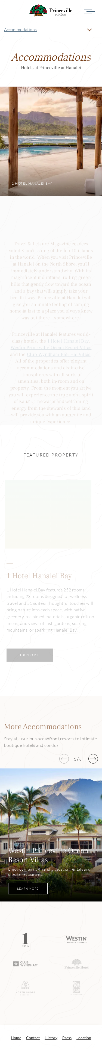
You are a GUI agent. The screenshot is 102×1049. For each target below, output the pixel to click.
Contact (33, 976)
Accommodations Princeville (51, 10)
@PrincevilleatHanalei (51, 992)
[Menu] (93, 11)
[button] (93, 697)
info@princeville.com (73, 1021)
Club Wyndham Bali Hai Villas (59, 354)
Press (67, 976)
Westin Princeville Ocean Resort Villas (51, 347)
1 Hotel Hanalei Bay (68, 341)
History (51, 976)
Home (16, 976)
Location (83, 976)
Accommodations (20, 29)
